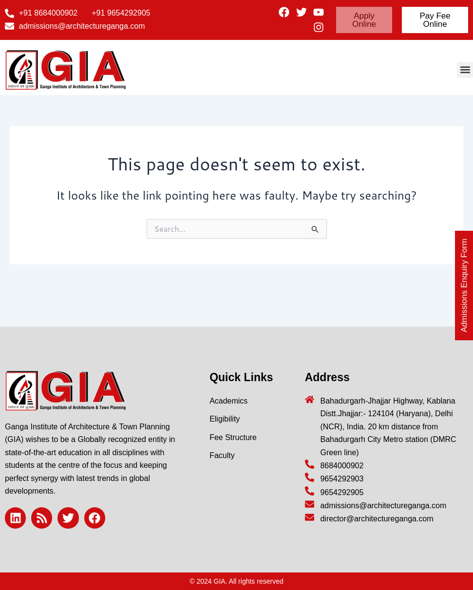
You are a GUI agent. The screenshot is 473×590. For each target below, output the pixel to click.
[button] (465, 70)
